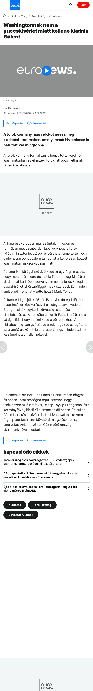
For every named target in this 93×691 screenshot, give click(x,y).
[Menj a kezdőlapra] (15, 5)
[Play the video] (46, 71)
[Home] (4, 15)
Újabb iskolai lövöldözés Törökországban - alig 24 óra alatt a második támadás (40, 488)
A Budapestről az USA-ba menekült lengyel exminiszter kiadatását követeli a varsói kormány (40, 475)
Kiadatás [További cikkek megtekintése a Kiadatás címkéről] (15, 504)
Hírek (13, 16)
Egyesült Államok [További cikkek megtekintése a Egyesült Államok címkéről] (21, 514)
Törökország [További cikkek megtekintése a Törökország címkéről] (42, 504)
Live (83, 5)
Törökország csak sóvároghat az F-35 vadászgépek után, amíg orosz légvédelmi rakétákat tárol (38, 461)
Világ (24, 16)
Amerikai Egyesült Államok (47, 16)
